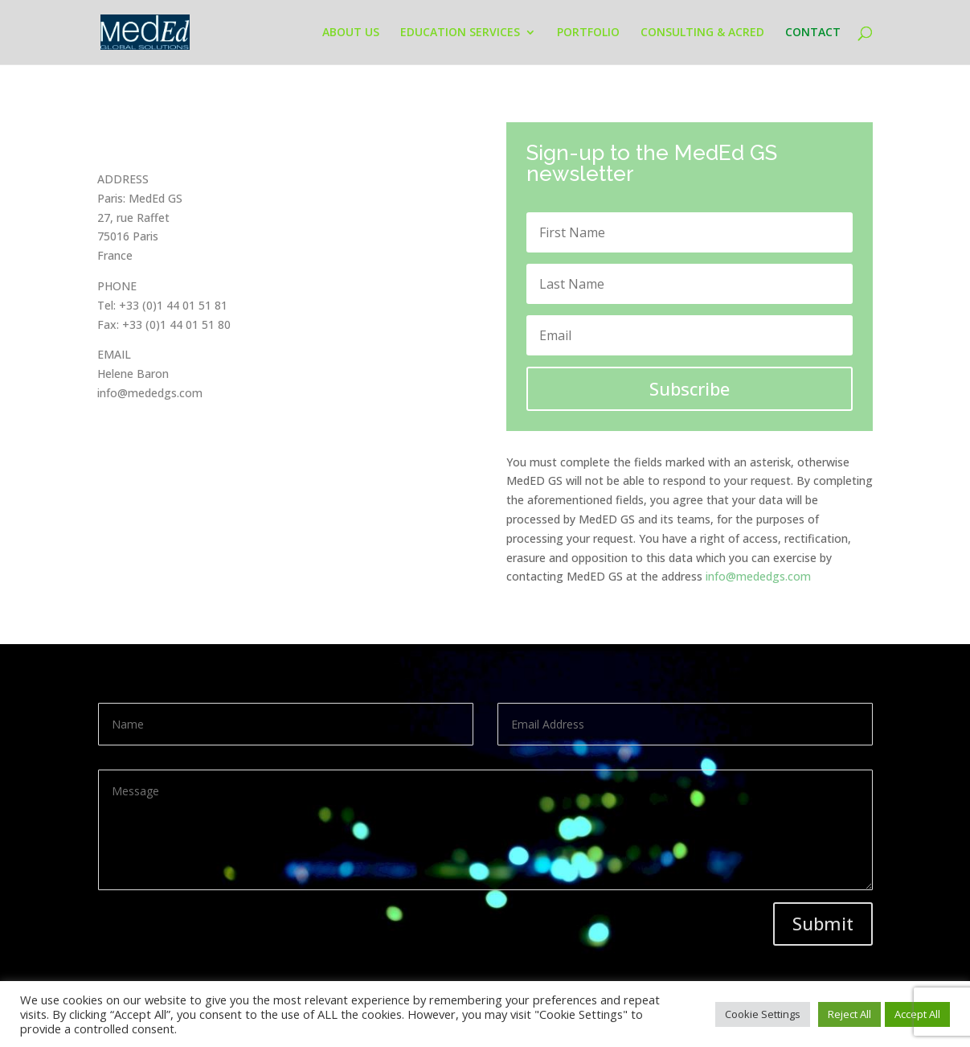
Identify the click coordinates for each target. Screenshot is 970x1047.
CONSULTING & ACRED (702, 33)
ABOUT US (350, 33)
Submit (822, 923)
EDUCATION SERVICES (460, 33)
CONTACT (813, 33)
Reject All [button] (849, 1014)
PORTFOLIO (588, 33)
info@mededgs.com (758, 576)
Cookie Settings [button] (762, 1014)
